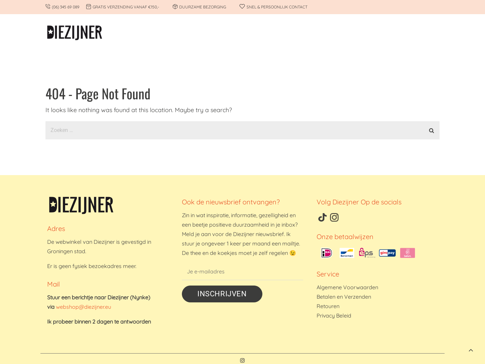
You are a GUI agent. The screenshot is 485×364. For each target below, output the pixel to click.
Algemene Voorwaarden (347, 287)
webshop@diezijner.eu (83, 306)
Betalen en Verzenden (344, 296)
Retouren (328, 306)
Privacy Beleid (334, 315)
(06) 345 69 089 (65, 6)
